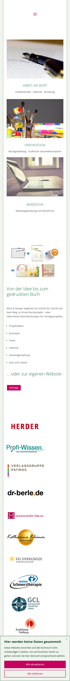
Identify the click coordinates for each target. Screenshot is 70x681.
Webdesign (34, 204)
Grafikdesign (34, 145)
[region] (35, 658)
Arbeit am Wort (35, 85)
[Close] (66, 639)
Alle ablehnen (35, 673)
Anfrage (13, 387)
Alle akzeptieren (35, 664)
